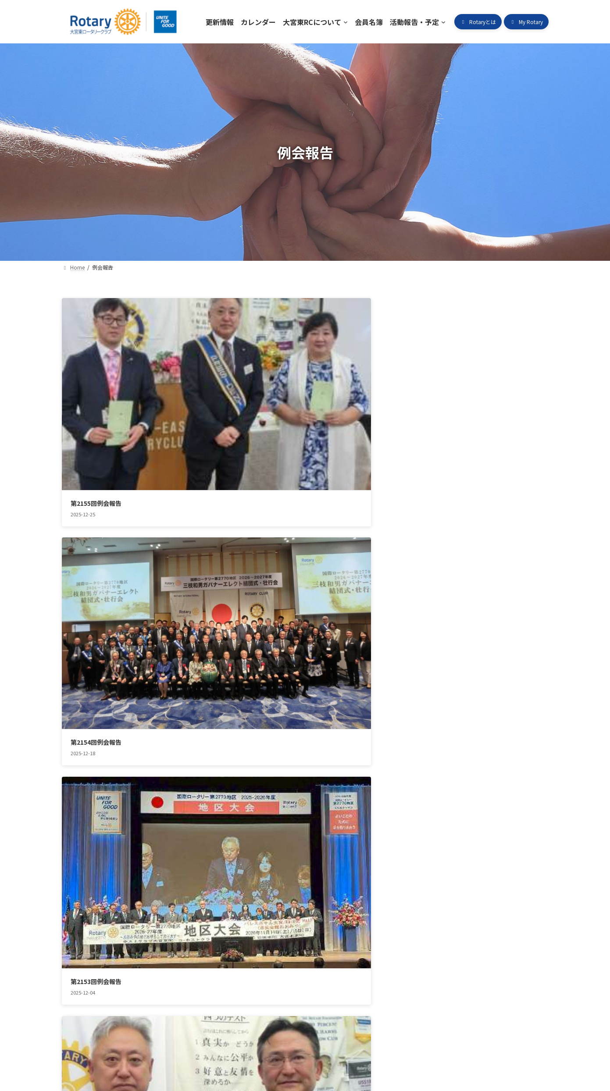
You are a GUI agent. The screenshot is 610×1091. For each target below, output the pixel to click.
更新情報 (83, 957)
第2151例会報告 (259, 551)
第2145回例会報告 (262, 839)
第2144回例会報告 (428, 839)
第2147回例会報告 (428, 695)
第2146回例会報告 (96, 839)
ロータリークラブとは (379, 957)
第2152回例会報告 (96, 551)
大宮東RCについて (193, 957)
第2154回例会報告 (262, 406)
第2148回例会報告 (262, 695)
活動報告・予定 (306, 957)
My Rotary (447, 957)
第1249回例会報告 (96, 695)
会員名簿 (252, 957)
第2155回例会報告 (96, 406)
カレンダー (132, 957)
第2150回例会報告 (428, 551)
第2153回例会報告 (428, 406)
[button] (478, 21)
